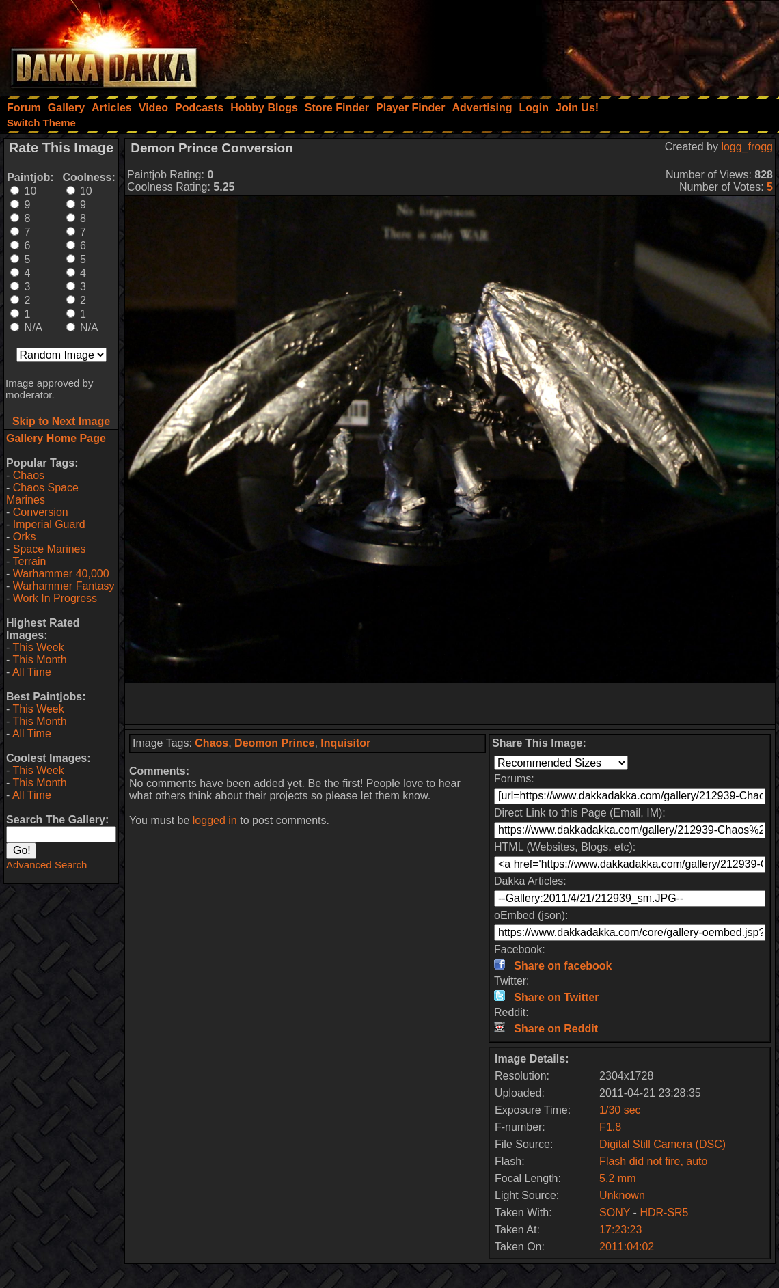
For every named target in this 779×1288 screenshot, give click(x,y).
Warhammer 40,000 (61, 573)
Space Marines (49, 549)
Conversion (40, 512)
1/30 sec (619, 1110)
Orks (24, 537)
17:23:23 (620, 1229)
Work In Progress (55, 598)
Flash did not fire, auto (653, 1161)
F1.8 (610, 1127)
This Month (39, 660)
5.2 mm (617, 1178)
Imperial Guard (49, 524)
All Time (31, 672)
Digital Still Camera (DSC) (662, 1144)
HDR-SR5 (664, 1212)
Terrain (29, 561)
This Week (38, 647)
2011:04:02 (626, 1246)
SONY (614, 1212)
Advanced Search (46, 865)
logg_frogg (747, 146)
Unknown (622, 1195)
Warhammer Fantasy (64, 586)
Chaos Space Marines (42, 494)
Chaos (28, 475)
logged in (215, 820)
